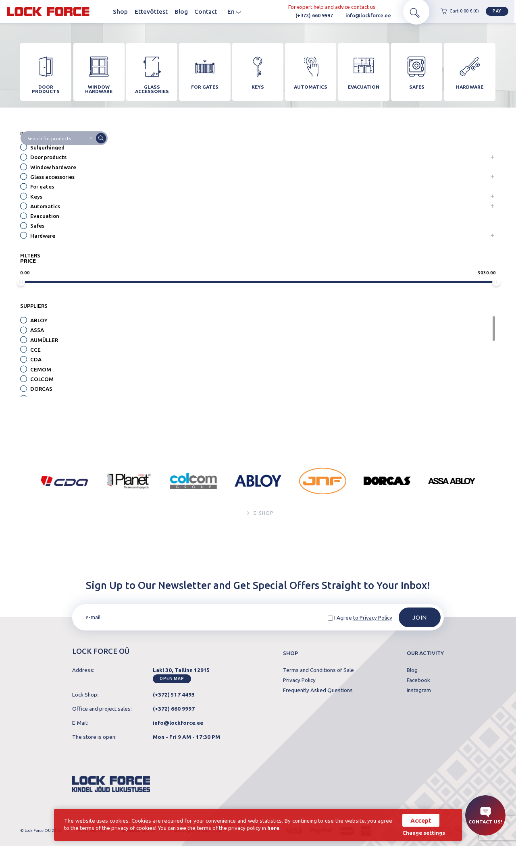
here (274, 828)
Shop (120, 11)
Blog (181, 11)
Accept (420, 820)
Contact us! (485, 815)
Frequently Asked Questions (318, 690)
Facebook (418, 680)
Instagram (419, 690)
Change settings (423, 832)
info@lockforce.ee (357, 16)
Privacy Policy (299, 680)
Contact (205, 11)
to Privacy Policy (372, 618)
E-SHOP (258, 517)
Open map (172, 678)
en (234, 11)
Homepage (103, 12)
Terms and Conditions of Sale (318, 670)
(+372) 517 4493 (174, 695)
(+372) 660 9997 (303, 16)
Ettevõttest (151, 11)
